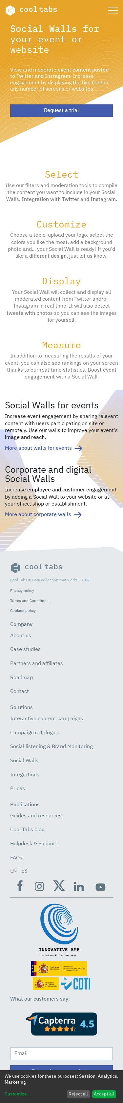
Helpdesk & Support (33, 844)
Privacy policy (22, 591)
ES (24, 871)
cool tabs (31, 10)
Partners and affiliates (36, 663)
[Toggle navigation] (113, 10)
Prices (17, 788)
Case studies (25, 649)
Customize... (18, 1094)
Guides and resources (36, 816)
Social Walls (24, 761)
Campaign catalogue (34, 733)
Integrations (24, 775)
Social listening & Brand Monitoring (51, 746)
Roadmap (21, 678)
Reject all (78, 1094)
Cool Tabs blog (27, 830)
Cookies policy (23, 611)
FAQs (16, 858)
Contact (19, 691)
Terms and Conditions (29, 601)
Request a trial (61, 110)
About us (20, 635)
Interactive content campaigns (46, 719)
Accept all (104, 1094)
